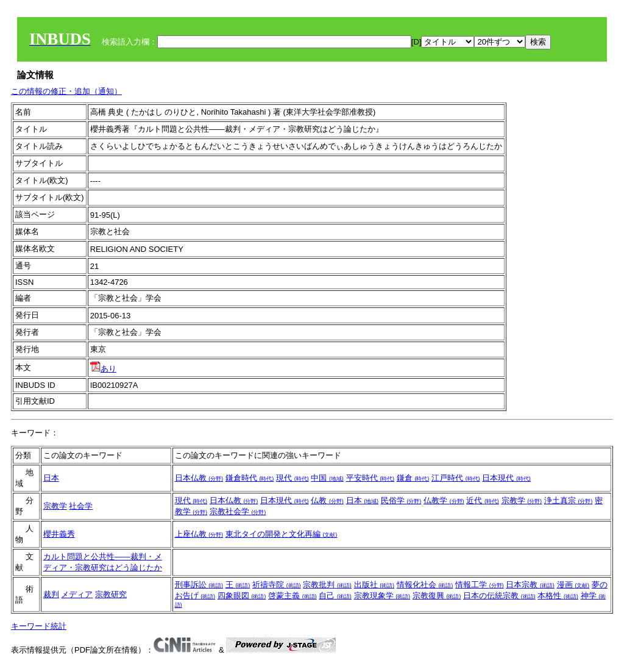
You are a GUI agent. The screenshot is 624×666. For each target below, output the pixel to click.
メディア (77, 594)
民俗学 (401, 500)
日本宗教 (530, 584)
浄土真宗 (568, 500)
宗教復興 (437, 595)
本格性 (557, 595)
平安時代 (370, 477)
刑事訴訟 (199, 584)
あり (103, 368)
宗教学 (55, 505)
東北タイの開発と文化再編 (281, 534)
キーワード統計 (38, 626)
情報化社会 (425, 584)
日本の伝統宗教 (499, 595)
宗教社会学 (238, 511)
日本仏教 (199, 477)
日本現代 (506, 477)
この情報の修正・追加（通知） (66, 91)
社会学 (81, 505)
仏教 (327, 500)
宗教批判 (327, 584)
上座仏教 (199, 534)
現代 (292, 477)
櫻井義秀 (59, 534)
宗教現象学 (382, 595)
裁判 (51, 594)
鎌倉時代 (249, 477)
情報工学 (479, 584)
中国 (327, 477)
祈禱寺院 (276, 584)
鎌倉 (413, 477)
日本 (51, 477)
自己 (335, 595)
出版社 (374, 584)
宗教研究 (111, 594)
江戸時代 (455, 477)
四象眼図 (242, 595)
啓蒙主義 (292, 595)
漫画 (573, 584)
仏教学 (444, 500)
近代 (482, 500)
